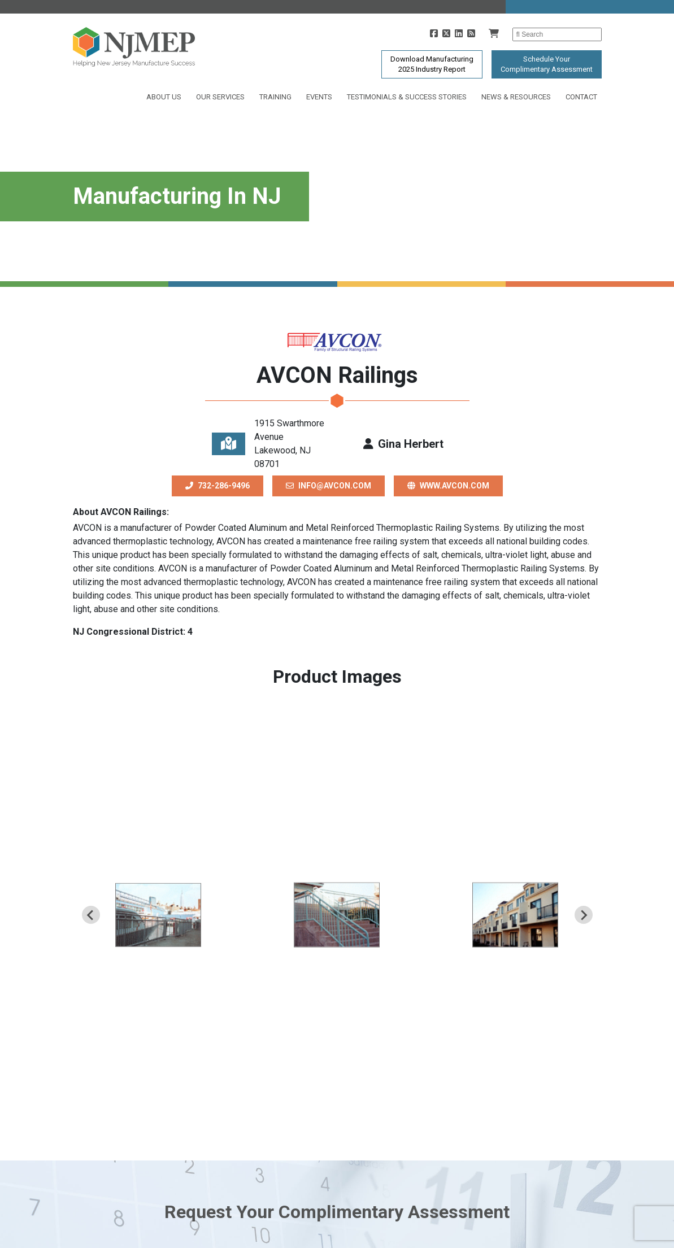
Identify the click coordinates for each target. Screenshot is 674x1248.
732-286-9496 (217, 485)
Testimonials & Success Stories (407, 97)
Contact (581, 97)
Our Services (220, 97)
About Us (163, 97)
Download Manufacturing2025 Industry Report (431, 64)
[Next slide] (584, 915)
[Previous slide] (91, 915)
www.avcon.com (448, 485)
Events (319, 97)
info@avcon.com (328, 485)
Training (275, 97)
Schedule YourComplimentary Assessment (547, 64)
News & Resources (516, 97)
